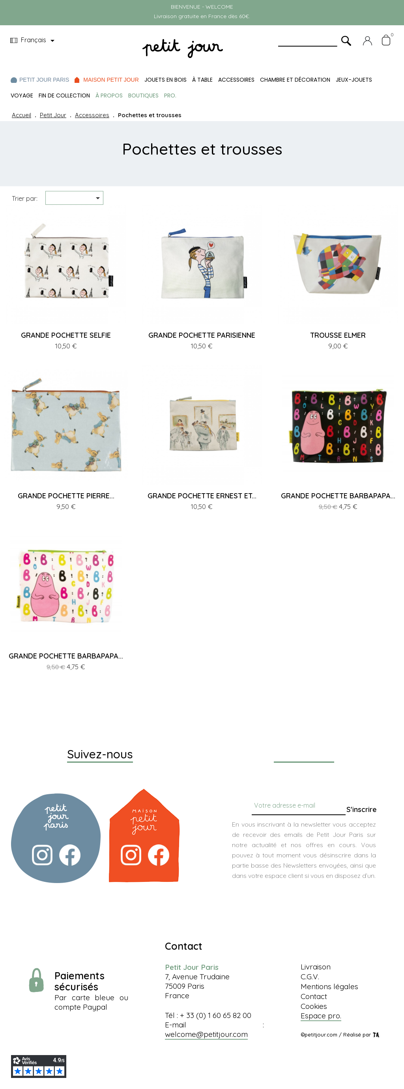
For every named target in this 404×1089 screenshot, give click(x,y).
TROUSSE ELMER (338, 335)
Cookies (314, 1006)
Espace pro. (321, 1015)
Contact (314, 996)
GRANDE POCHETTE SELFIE (66, 335)
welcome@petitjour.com (206, 1034)
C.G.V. (310, 976)
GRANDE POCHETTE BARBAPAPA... (338, 495)
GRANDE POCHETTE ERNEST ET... (202, 495)
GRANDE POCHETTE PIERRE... (66, 495)
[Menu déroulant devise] (33, 40)
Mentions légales (329, 986)
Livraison (316, 966)
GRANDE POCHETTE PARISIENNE (201, 335)
